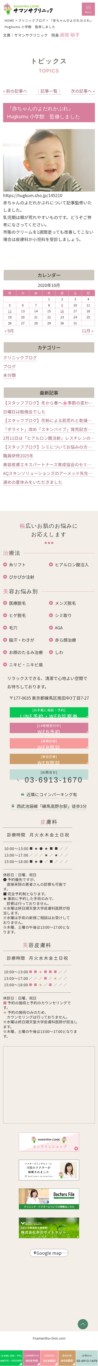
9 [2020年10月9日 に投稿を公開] (62, 305)
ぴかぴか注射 (21, 577)
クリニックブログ (20, 357)
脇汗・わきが (21, 640)
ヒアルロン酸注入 (72, 564)
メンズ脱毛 (65, 603)
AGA (59, 627)
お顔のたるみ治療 (26, 652)
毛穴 (13, 627)
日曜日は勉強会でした (24, 412)
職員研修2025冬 (18, 455)
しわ (59, 652)
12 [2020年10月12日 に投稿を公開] (10, 311)
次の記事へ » (83, 91)
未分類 (9, 375)
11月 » (88, 331)
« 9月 (9, 331)
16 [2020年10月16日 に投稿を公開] (62, 311)
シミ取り (63, 615)
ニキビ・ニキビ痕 (26, 664)
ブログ (9, 366)
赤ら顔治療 (65, 640)
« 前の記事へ (15, 91)
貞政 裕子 (70, 34)
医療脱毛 (17, 603)
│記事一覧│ (49, 91)
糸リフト (17, 564)
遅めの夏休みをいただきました (32, 482)
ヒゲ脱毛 (17, 615)
